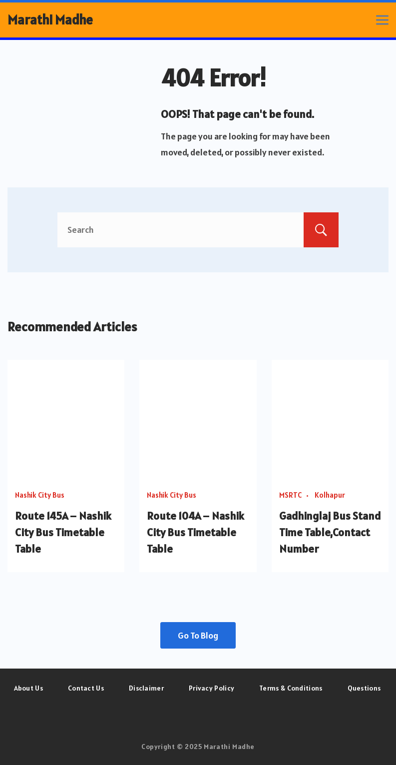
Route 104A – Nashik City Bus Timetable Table (195, 532)
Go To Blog (198, 635)
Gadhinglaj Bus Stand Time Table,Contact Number (330, 532)
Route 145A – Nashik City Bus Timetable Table (63, 532)
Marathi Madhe (50, 19)
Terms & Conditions (290, 688)
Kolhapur (330, 495)
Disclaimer (146, 688)
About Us (28, 688)
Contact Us (86, 688)
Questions (364, 688)
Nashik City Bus (39, 495)
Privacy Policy (211, 688)
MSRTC (290, 495)
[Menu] (382, 19)
